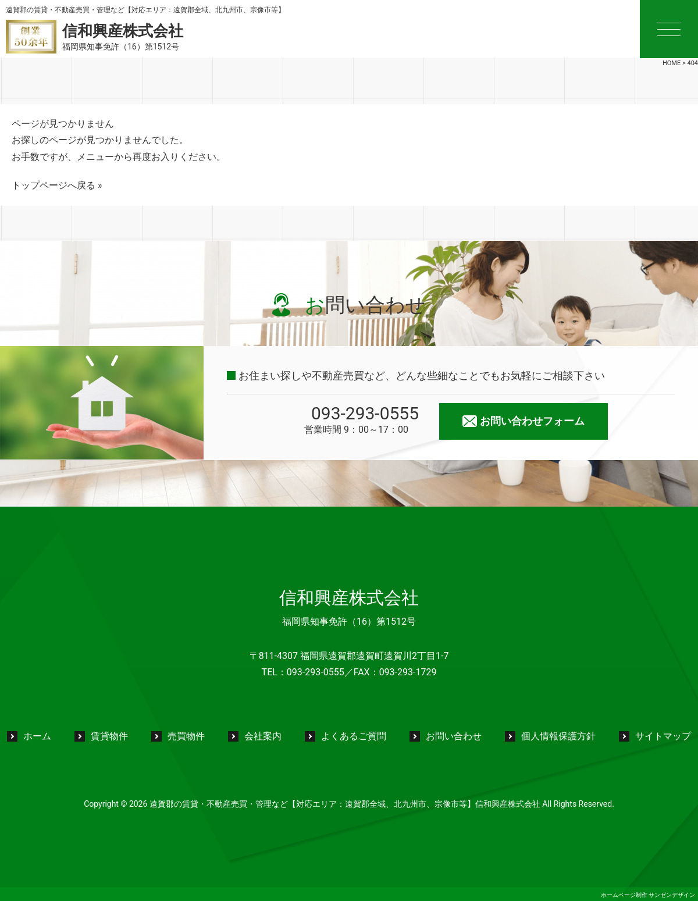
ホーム (37, 736)
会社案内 (263, 736)
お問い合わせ (454, 736)
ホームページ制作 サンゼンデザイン (648, 895)
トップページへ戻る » (57, 185)
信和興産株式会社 (349, 597)
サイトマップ (663, 736)
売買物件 (186, 736)
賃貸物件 (109, 736)
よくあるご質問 (353, 736)
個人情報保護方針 (558, 736)
